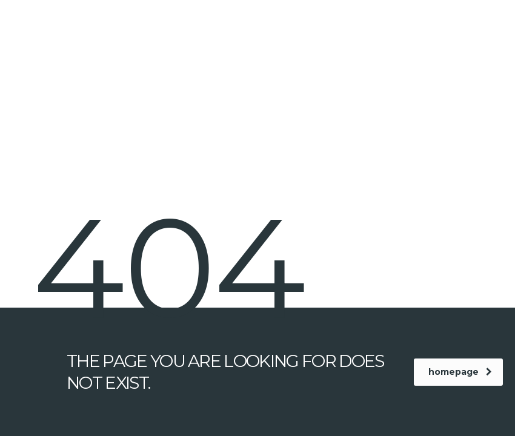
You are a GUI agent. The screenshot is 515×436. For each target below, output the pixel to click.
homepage (460, 371)
